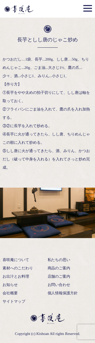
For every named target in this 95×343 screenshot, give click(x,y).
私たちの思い (59, 260)
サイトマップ (14, 301)
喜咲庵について (16, 260)
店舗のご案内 (59, 276)
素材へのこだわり (18, 268)
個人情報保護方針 (63, 293)
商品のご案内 (59, 268)
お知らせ (10, 285)
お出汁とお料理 (16, 276)
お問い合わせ (59, 285)
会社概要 (10, 293)
